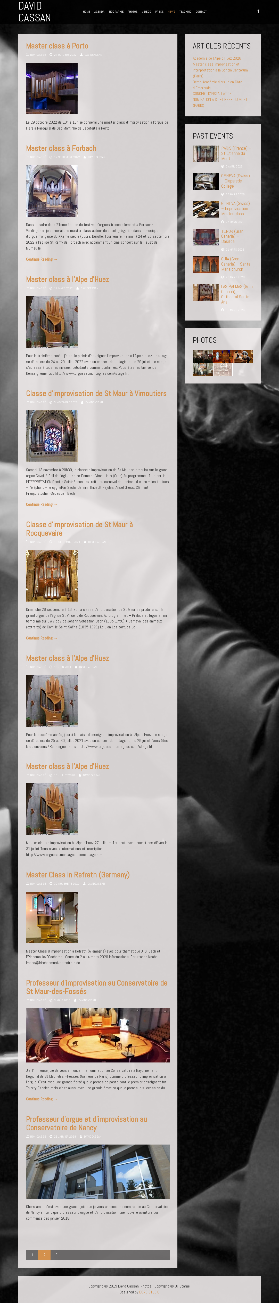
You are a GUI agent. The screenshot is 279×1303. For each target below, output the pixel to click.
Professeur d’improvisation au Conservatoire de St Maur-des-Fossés (96, 987)
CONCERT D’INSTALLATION (212, 93)
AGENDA (99, 12)
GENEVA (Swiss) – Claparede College (235, 181)
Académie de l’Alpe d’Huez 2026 (217, 58)
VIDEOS (146, 12)
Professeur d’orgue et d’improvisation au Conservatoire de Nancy (86, 1123)
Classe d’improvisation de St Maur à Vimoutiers (96, 393)
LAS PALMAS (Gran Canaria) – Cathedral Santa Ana (237, 294)
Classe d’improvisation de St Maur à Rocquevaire (79, 529)
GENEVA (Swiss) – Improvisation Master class (235, 208)
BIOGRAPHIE (116, 12)
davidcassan (93, 55)
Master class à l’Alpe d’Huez (67, 279)
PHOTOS (133, 12)
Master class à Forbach (61, 148)
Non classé (38, 55)
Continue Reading (42, 259)
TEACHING (185, 12)
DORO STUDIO (149, 1292)
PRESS (159, 12)
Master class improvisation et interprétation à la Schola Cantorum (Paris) (220, 70)
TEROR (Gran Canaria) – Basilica (232, 236)
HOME (86, 12)
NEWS (171, 12)
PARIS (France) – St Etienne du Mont (236, 153)
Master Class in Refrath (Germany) (78, 875)
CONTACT (201, 12)
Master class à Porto (57, 46)
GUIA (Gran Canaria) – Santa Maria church (235, 264)
